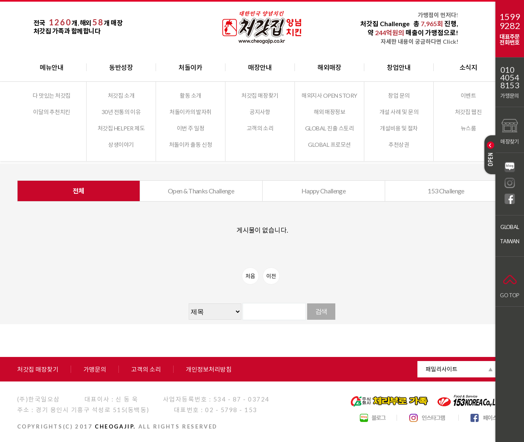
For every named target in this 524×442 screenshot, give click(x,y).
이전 (271, 276)
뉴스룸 (468, 128)
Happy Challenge (323, 191)
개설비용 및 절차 (399, 128)
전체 (79, 191)
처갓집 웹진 (468, 111)
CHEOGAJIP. (115, 426)
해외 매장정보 (330, 111)
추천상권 (398, 144)
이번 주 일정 (191, 128)
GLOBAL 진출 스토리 (329, 128)
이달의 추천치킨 (51, 111)
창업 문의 (399, 95)
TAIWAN (509, 241)
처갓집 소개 (121, 95)
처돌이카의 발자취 (190, 111)
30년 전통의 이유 (121, 111)
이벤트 (468, 95)
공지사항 (260, 111)
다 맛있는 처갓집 (52, 95)
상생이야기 (121, 144)
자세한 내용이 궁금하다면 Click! (419, 41)
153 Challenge (446, 191)
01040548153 (509, 77)
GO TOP (509, 284)
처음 (250, 276)
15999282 (509, 21)
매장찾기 (509, 131)
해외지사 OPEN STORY (329, 95)
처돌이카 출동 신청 (190, 144)
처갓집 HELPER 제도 (121, 128)
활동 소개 (190, 95)
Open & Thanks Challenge (201, 191)
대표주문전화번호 (509, 39)
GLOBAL (509, 227)
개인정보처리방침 (209, 369)
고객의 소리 (260, 128)
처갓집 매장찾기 (259, 95)
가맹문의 (509, 95)
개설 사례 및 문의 (398, 111)
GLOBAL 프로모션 (329, 144)
